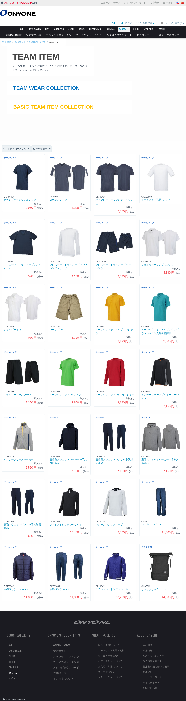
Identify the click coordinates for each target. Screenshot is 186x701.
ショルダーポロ (12, 328)
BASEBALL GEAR (37, 36)
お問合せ (154, 2)
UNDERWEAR (95, 23)
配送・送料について (109, 643)
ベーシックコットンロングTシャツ (115, 393)
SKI (5, 2)
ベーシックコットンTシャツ (65, 393)
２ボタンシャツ (58, 198)
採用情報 (147, 649)
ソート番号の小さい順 (17, 147)
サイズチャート (151, 681)
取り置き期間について (110, 654)
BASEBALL (124, 23)
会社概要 (168, 2)
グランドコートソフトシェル (112, 588)
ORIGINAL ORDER (14, 28)
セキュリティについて (110, 675)
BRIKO (82, 23)
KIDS (13, 2)
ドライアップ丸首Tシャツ (155, 198)
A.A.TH (136, 23)
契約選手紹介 (34, 28)
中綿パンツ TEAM (59, 588)
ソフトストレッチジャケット (66, 523)
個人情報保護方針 (152, 659)
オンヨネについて (169, 28)
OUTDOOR (59, 23)
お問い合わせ (150, 686)
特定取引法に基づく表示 (156, 665)
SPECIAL (161, 23)
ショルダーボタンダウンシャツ (158, 263)
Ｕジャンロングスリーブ (109, 523)
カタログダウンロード (119, 28)
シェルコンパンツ (151, 523)
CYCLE (71, 23)
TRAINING (110, 23)
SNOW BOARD (34, 23)
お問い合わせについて (110, 659)
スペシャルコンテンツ (59, 28)
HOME (6, 36)
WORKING (148, 23)
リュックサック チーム (154, 588)
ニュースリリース (110, 2)
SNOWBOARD (26, 2)
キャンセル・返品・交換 (111, 649)
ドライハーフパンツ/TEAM (19, 393)
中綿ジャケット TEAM (16, 588)
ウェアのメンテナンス (89, 28)
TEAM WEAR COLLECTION (59, 83)
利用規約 (147, 670)
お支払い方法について (110, 665)
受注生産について (107, 670)
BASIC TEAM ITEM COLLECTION (69, 104)
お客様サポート (146, 28)
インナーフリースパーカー (19, 458)
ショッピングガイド (135, 2)
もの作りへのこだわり (155, 654)
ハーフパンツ (57, 328)
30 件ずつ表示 (43, 147)
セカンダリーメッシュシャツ (20, 198)
